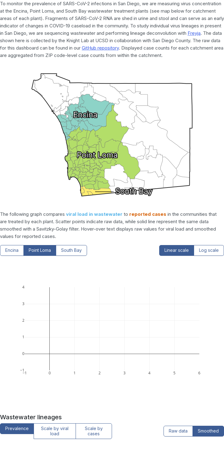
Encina (12, 250)
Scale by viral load (54, 431)
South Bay (71, 250)
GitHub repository (100, 48)
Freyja (194, 33)
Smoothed (208, 430)
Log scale (209, 250)
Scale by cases (94, 431)
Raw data (178, 430)
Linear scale (176, 250)
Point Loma (40, 250)
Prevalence (17, 428)
